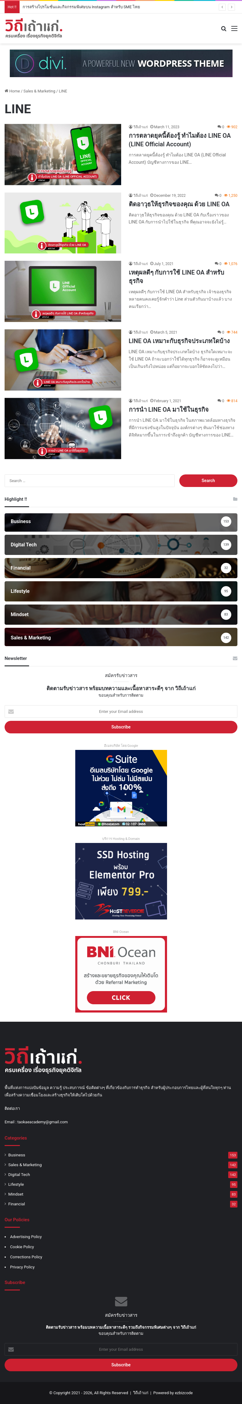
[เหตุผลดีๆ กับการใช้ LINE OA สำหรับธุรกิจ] (63, 291)
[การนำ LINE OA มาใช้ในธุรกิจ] (63, 428)
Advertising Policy (26, 1236)
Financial (16, 1203)
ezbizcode (184, 1393)
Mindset (15, 1194)
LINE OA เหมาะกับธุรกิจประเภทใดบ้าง (179, 341)
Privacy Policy (22, 1267)
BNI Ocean (121, 932)
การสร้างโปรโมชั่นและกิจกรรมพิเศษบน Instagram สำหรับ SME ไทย (81, 7)
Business (16, 1154)
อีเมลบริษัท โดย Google (121, 746)
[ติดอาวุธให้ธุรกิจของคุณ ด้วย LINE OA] (63, 223)
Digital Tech (19, 1174)
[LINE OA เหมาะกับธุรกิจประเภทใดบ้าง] (63, 360)
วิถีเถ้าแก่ (140, 127)
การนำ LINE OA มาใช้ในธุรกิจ (169, 409)
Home (12, 91)
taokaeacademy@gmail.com (42, 1122)
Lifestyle (16, 1184)
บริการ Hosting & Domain (121, 839)
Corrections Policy (26, 1257)
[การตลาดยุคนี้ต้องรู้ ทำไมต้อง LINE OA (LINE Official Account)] (63, 154)
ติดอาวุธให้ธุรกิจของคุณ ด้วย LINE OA (179, 204)
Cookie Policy (22, 1247)
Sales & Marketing (39, 91)
